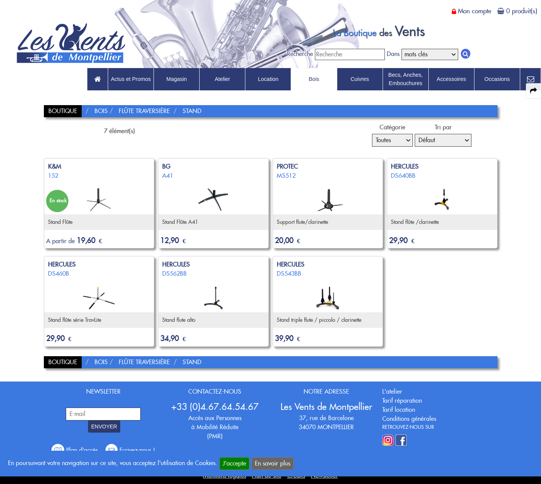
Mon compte (474, 11)
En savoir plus (272, 463)
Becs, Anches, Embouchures (405, 79)
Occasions (497, 79)
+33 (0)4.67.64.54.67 (215, 407)
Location (268, 79)
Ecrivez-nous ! (130, 450)
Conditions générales (409, 419)
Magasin (176, 79)
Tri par (443, 127)
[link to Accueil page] (97, 79)
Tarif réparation (402, 401)
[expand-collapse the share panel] (533, 90)
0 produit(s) (521, 11)
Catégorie (392, 127)
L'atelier (392, 392)
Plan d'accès (75, 450)
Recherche (300, 54)
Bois (313, 79)
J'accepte (234, 463)
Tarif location (398, 410)
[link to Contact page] (530, 79)
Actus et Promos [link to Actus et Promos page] (131, 79)
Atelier (222, 79)
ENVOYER (104, 427)
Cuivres (359, 79)
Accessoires (451, 79)
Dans (393, 54)
